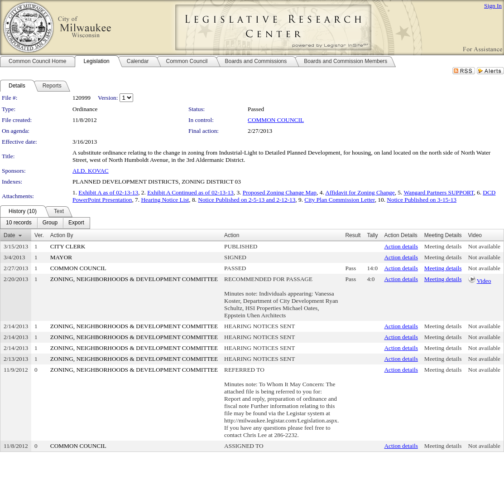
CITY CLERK (68, 246)
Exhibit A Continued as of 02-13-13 (190, 192)
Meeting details (443, 246)
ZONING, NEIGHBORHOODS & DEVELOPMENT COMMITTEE (134, 279)
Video (484, 280)
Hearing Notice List (165, 199)
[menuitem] (18, 223)
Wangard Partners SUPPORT (438, 192)
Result (352, 235)
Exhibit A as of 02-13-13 (108, 192)
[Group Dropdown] (50, 223)
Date (9, 235)
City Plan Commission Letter (339, 199)
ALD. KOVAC (90, 170)
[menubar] (45, 223)
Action (231, 235)
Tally (372, 235)
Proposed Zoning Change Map (280, 192)
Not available (484, 246)
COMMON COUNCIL (276, 120)
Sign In (493, 5)
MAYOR (61, 257)
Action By (61, 235)
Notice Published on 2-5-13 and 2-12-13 (246, 199)
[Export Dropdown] (76, 223)
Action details (401, 246)
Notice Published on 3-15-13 (421, 199)
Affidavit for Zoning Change (359, 192)
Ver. (39, 235)
